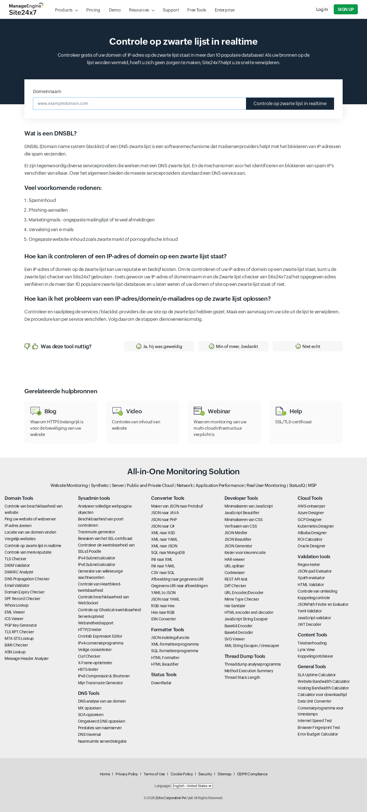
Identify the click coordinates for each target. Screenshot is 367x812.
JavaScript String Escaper (246, 619)
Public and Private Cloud (150, 485)
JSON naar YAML (165, 599)
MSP (312, 485)
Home (105, 774)
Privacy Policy (127, 774)
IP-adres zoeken (18, 525)
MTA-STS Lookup (19, 638)
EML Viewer (15, 612)
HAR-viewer (235, 559)
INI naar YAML (163, 566)
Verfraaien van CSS (241, 526)
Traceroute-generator (96, 532)
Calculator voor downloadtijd (322, 694)
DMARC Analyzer (19, 572)
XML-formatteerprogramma (175, 644)
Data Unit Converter (314, 701)
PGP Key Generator (21, 625)
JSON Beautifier (238, 539)
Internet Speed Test (315, 720)
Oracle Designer (311, 546)
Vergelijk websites (20, 538)
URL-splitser (235, 566)
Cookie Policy (182, 774)
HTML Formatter (165, 657)
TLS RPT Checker (19, 632)
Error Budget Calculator (318, 734)
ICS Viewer (14, 618)
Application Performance (220, 485)
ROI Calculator (310, 539)
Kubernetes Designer (316, 526)
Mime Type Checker (242, 599)
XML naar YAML (164, 539)
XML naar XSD (163, 532)
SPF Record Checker (22, 598)
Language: (163, 786)
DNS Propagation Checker (27, 579)
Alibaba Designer (312, 532)
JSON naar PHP (164, 519)
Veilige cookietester (95, 649)
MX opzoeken (89, 708)
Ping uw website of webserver (30, 519)
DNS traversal (89, 734)
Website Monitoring (69, 485)
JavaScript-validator (314, 618)
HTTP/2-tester (89, 629)
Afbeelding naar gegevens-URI (177, 579)
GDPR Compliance (252, 774)
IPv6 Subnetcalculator (96, 564)
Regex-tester (309, 564)
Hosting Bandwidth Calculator (323, 688)
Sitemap (224, 774)
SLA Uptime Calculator (316, 675)
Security (205, 774)
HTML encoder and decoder (249, 612)
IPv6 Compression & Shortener (104, 676)
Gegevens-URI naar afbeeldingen (179, 585)
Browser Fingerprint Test (319, 727)
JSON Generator (238, 546)
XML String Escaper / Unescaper (252, 645)
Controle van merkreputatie (28, 552)
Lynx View (306, 649)
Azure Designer (311, 512)
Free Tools (196, 9)
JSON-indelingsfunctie (170, 637)
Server (118, 485)
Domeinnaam (47, 91)
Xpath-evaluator (311, 577)
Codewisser (235, 572)
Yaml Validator (310, 611)
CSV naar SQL (163, 572)
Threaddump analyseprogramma (253, 664)
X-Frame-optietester (95, 662)
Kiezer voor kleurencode (245, 552)
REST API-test (236, 579)
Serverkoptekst (91, 616)
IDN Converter (163, 619)
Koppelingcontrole (314, 597)
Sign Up (346, 9)
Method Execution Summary (249, 671)
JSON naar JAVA (165, 512)
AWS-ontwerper (311, 506)
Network (185, 485)
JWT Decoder (309, 624)
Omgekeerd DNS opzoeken (101, 721)
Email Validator (17, 585)
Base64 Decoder (239, 632)
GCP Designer (310, 519)
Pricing (93, 9)
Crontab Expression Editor (100, 636)
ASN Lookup (15, 652)
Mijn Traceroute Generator (100, 683)
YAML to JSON (163, 592)
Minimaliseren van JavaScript (249, 506)
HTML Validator (311, 584)
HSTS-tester (88, 669)
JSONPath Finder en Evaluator (323, 604)
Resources (139, 9)
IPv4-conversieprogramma (100, 643)
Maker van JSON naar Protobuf (177, 506)
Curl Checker (89, 656)
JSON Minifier (236, 532)
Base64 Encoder (239, 626)
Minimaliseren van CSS (243, 519)
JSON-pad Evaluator (315, 571)
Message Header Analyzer (27, 658)
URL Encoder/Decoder (244, 592)
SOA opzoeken (91, 714)
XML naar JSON (164, 546)
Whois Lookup (17, 605)
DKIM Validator (17, 565)
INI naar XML (162, 559)
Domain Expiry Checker (24, 592)
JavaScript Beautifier (242, 512)
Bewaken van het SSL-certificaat (105, 538)
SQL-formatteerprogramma (174, 650)
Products (64, 9)
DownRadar (161, 683)
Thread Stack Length (242, 677)
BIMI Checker (16, 645)
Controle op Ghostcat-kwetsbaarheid (109, 609)
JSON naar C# (162, 526)
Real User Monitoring (266, 485)
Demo (115, 9)
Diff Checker (235, 585)
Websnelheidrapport (96, 623)
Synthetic (100, 485)
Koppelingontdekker (315, 656)
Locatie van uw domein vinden (30, 532)
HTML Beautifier (165, 664)
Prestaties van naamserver (100, 728)
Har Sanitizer (235, 605)
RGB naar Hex (163, 605)
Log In (322, 9)
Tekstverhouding (312, 643)
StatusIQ (297, 485)
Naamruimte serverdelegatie (102, 741)
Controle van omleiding (317, 591)
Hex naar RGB (163, 612)
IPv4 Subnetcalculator (96, 558)
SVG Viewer (235, 639)
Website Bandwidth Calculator (324, 681)
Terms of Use (154, 774)
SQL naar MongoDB (168, 552)
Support (171, 9)
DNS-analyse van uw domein (102, 701)
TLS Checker (15, 559)
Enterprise (224, 9)
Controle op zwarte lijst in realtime (290, 103)
